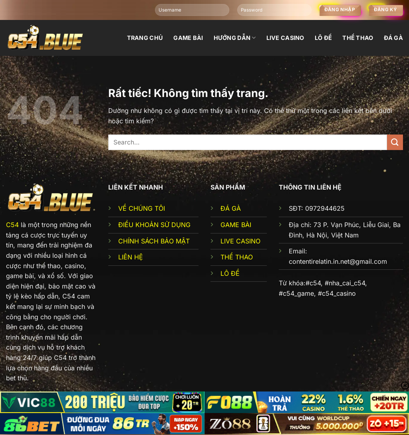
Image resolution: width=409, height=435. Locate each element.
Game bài (188, 37)
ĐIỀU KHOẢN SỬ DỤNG (154, 225)
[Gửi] (395, 142)
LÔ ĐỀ (230, 273)
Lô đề (323, 37)
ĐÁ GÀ (230, 208)
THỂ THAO (236, 257)
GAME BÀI (235, 225)
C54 (12, 225)
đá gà (393, 37)
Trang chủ (145, 37)
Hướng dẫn (235, 38)
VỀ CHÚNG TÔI (141, 208)
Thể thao (357, 37)
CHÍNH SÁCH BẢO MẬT (154, 241)
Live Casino (285, 37)
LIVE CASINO (240, 241)
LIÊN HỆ (130, 257)
